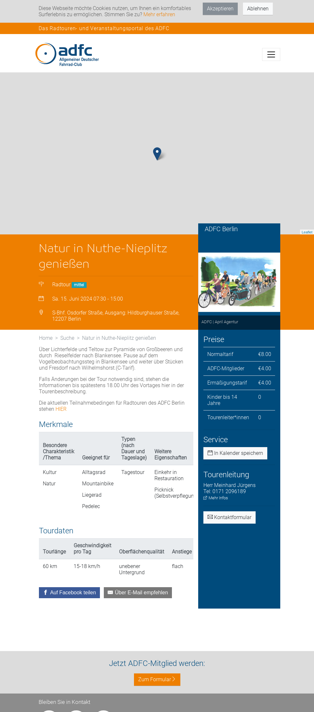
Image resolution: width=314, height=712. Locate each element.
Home (46, 338)
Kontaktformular (229, 517)
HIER (60, 409)
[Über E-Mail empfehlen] (138, 592)
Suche (67, 338)
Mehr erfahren (159, 14)
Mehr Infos (215, 497)
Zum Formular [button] (157, 679)
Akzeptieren (220, 9)
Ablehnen (258, 9)
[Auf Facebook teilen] (69, 592)
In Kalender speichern (235, 453)
